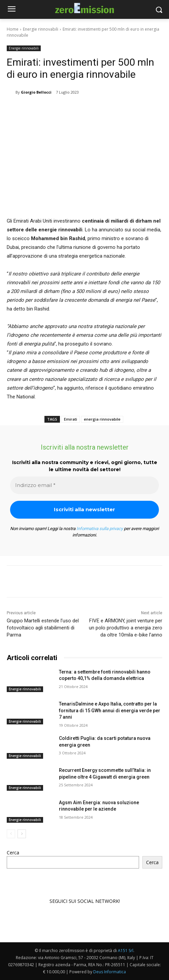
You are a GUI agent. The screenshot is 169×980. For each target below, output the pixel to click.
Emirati (70, 419)
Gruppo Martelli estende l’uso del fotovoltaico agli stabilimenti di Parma (43, 628)
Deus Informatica (109, 972)
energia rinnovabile (102, 419)
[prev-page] (11, 833)
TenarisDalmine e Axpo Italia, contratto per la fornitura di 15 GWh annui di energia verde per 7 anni (109, 710)
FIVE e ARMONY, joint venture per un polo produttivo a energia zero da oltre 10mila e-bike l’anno (125, 628)
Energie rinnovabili (40, 29)
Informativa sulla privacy (99, 528)
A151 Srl (125, 950)
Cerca (13, 852)
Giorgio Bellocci (36, 92)
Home (13, 29)
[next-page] (22, 833)
